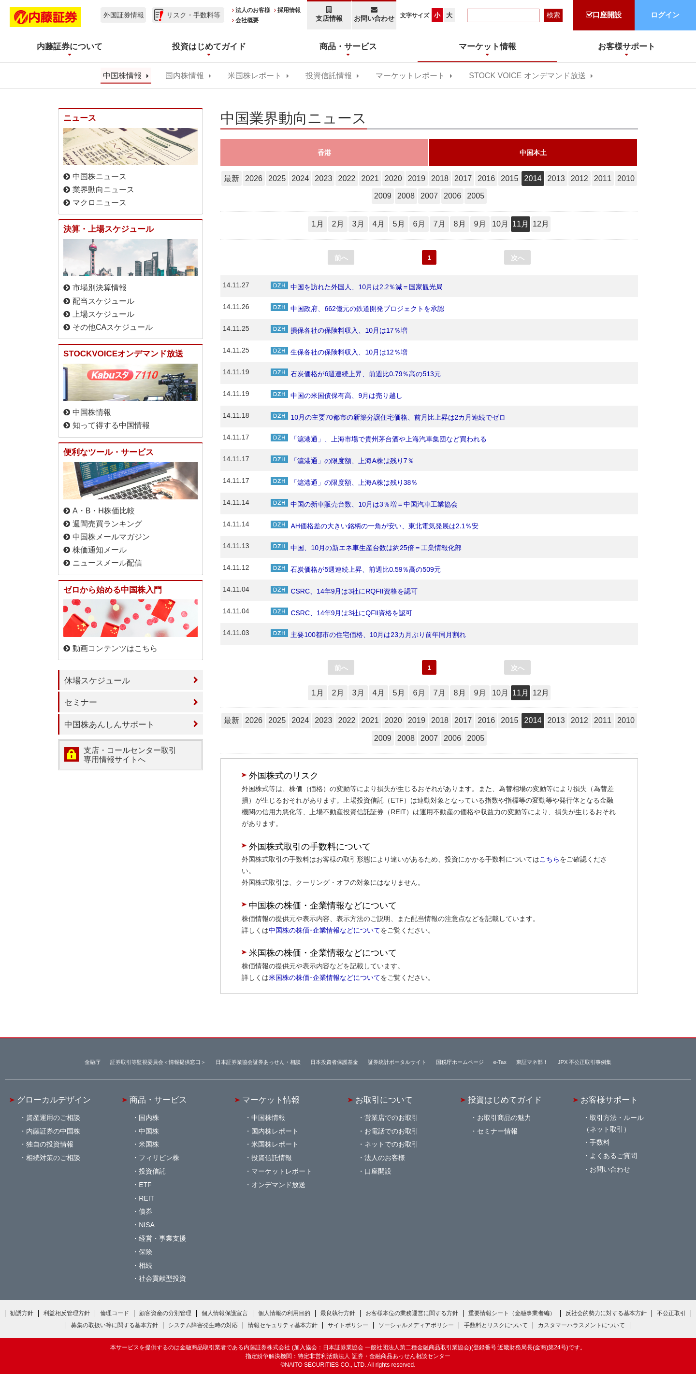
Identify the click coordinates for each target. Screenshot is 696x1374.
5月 (398, 223)
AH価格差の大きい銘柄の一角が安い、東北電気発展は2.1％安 (374, 526)
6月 (419, 223)
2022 (346, 178)
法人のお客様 (252, 10)
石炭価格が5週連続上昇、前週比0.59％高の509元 (355, 569)
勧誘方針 (21, 1313)
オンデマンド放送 (278, 1185)
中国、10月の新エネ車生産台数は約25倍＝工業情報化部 (366, 548)
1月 (317, 223)
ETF (145, 1185)
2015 (509, 178)
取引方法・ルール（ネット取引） (613, 1123)
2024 (300, 178)
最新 (231, 178)
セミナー (80, 702)
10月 (500, 223)
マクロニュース (99, 202)
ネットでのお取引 (391, 1144)
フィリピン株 (159, 1158)
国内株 (149, 1117)
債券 (145, 1211)
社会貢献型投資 (162, 1278)
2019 (416, 178)
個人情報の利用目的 (284, 1313)
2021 (370, 178)
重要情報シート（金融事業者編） (511, 1313)
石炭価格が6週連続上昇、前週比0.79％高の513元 (355, 374)
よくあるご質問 (613, 1156)
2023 (323, 178)
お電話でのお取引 (391, 1131)
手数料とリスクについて (496, 1325)
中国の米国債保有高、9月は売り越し (337, 395)
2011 (602, 178)
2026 (253, 178)
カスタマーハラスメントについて (581, 1325)
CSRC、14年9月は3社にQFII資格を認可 (341, 613)
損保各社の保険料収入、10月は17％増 (339, 330)
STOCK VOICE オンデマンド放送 (527, 75)
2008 (406, 195)
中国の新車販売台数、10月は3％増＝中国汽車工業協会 (364, 504)
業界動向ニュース (103, 189)
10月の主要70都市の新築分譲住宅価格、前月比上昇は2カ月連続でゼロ (388, 417)
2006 (452, 195)
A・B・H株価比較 (103, 511)
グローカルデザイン (54, 1100)
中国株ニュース (99, 176)
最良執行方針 (337, 1313)
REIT (146, 1198)
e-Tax (500, 1062)
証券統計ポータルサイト (397, 1062)
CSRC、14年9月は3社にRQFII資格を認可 (344, 591)
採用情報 (289, 10)
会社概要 (247, 20)
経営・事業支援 (162, 1238)
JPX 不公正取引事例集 (585, 1062)
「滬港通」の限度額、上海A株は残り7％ (342, 461)
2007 (429, 195)
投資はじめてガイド (505, 1100)
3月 (358, 223)
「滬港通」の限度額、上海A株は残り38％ (344, 482)
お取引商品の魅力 (504, 1117)
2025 (277, 178)
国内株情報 (184, 75)
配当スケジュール (103, 301)
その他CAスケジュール (112, 327)
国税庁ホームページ (460, 1062)
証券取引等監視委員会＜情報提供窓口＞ (158, 1062)
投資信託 (152, 1171)
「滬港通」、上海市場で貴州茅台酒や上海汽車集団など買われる (379, 439)
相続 (145, 1265)
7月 (439, 223)
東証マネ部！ (532, 1062)
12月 (541, 223)
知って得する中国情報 (111, 425)
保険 (145, 1252)
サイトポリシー (348, 1325)
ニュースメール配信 (107, 563)
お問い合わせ (374, 14)
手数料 (600, 1142)
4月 (378, 223)
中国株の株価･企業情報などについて (324, 930)
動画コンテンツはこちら (115, 648)
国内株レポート (275, 1131)
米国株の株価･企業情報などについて (324, 977)
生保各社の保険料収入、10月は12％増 (339, 352)
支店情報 (329, 14)
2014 (532, 178)
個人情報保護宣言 (225, 1313)
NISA (147, 1225)
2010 (626, 178)
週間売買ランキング (107, 524)
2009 (383, 195)
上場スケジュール (103, 314)
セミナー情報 (497, 1131)
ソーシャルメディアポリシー (416, 1325)
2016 (486, 178)
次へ (517, 258)
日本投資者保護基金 (334, 1062)
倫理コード (114, 1313)
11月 (520, 223)
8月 (459, 223)
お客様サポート (609, 1100)
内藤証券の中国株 (53, 1131)
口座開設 (378, 1171)
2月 (338, 223)
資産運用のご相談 (53, 1117)
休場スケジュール (97, 680)
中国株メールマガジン (111, 537)
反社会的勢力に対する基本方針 (606, 1313)
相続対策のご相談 (53, 1158)
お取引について (384, 1100)
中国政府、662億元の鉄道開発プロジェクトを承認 (357, 308)
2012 (579, 178)
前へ (341, 258)
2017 (463, 178)
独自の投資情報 (49, 1144)
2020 (393, 178)
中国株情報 (122, 75)
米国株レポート (255, 75)
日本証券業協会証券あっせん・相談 (258, 1062)
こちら (549, 859)
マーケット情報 (271, 1100)
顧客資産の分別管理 (165, 1313)
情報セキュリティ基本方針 (283, 1325)
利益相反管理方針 (67, 1313)
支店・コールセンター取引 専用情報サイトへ (130, 755)
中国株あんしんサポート (109, 724)
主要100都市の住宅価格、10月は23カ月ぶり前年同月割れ (368, 634)
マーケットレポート (410, 75)
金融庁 (93, 1062)
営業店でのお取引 (391, 1117)
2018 (440, 178)
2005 (475, 195)
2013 (556, 178)
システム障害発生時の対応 (203, 1325)
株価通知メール (99, 550)
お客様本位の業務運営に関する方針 (411, 1313)
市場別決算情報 (99, 287)
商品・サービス (158, 1100)
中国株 (149, 1131)
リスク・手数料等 (193, 15)
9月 (480, 223)
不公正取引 (671, 1313)
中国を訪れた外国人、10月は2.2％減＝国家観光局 (357, 287)
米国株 (149, 1144)
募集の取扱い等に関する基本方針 (114, 1325)
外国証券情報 (123, 15)
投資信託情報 (328, 75)
